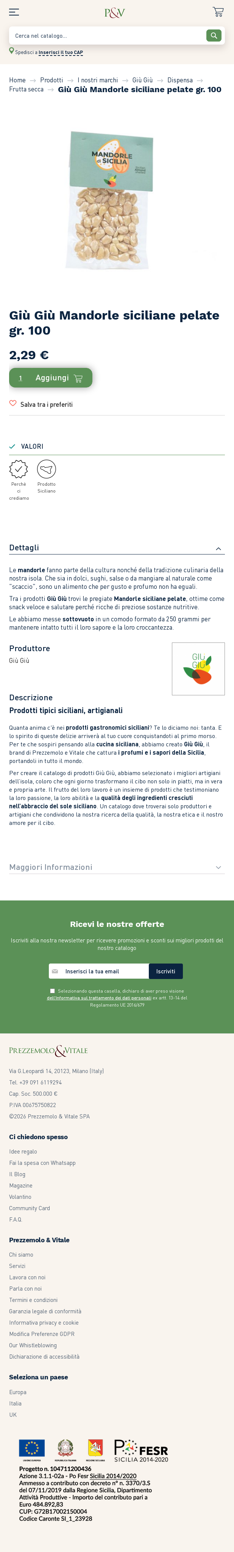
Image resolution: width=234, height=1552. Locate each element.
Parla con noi (25, 1288)
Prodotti (51, 80)
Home (17, 80)
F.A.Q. (15, 1219)
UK (13, 1414)
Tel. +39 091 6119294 (35, 1082)
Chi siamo (21, 1254)
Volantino (20, 1196)
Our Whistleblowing (33, 1345)
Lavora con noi (27, 1277)
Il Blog (17, 1174)
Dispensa (180, 80)
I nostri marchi (98, 80)
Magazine (21, 1185)
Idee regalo (23, 1151)
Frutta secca (26, 89)
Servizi (17, 1265)
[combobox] (117, 35)
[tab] (117, 548)
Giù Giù (143, 80)
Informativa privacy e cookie (44, 1322)
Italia (15, 1403)
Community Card (29, 1208)
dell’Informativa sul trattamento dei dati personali (99, 998)
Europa (18, 1392)
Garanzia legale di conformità (45, 1311)
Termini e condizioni (33, 1299)
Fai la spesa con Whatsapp (42, 1162)
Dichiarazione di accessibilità (44, 1356)
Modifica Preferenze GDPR (42, 1333)
